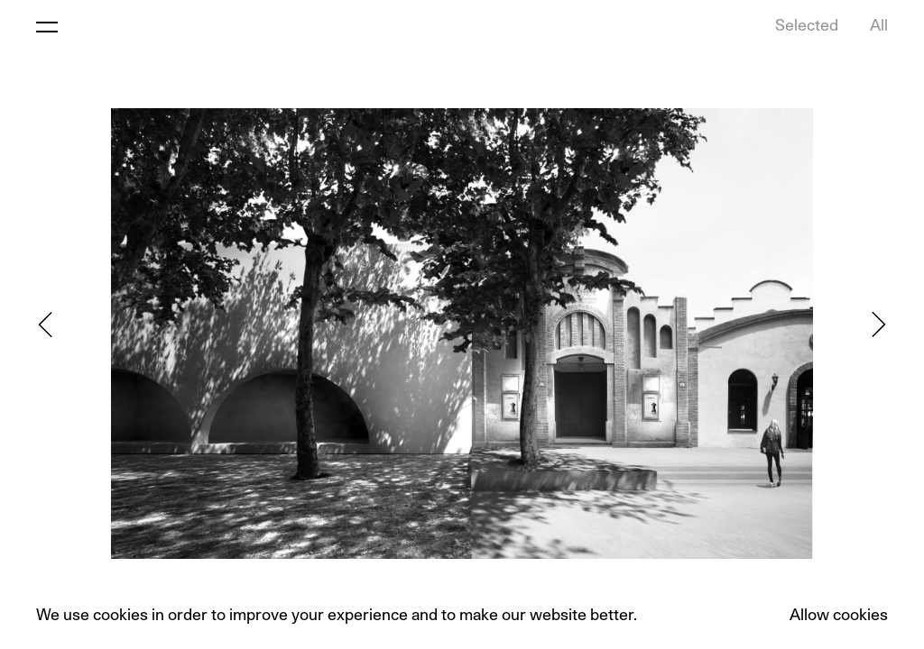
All (879, 26)
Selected (806, 26)
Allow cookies (839, 616)
